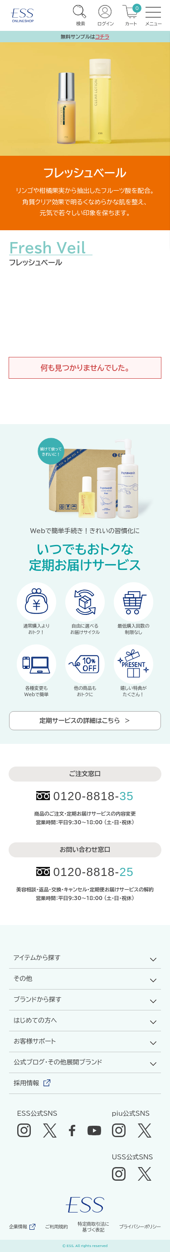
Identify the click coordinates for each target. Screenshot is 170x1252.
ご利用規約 (56, 1226)
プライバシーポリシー (140, 1226)
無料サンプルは (85, 36)
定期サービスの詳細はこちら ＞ (85, 721)
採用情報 (26, 1083)
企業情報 (18, 1226)
